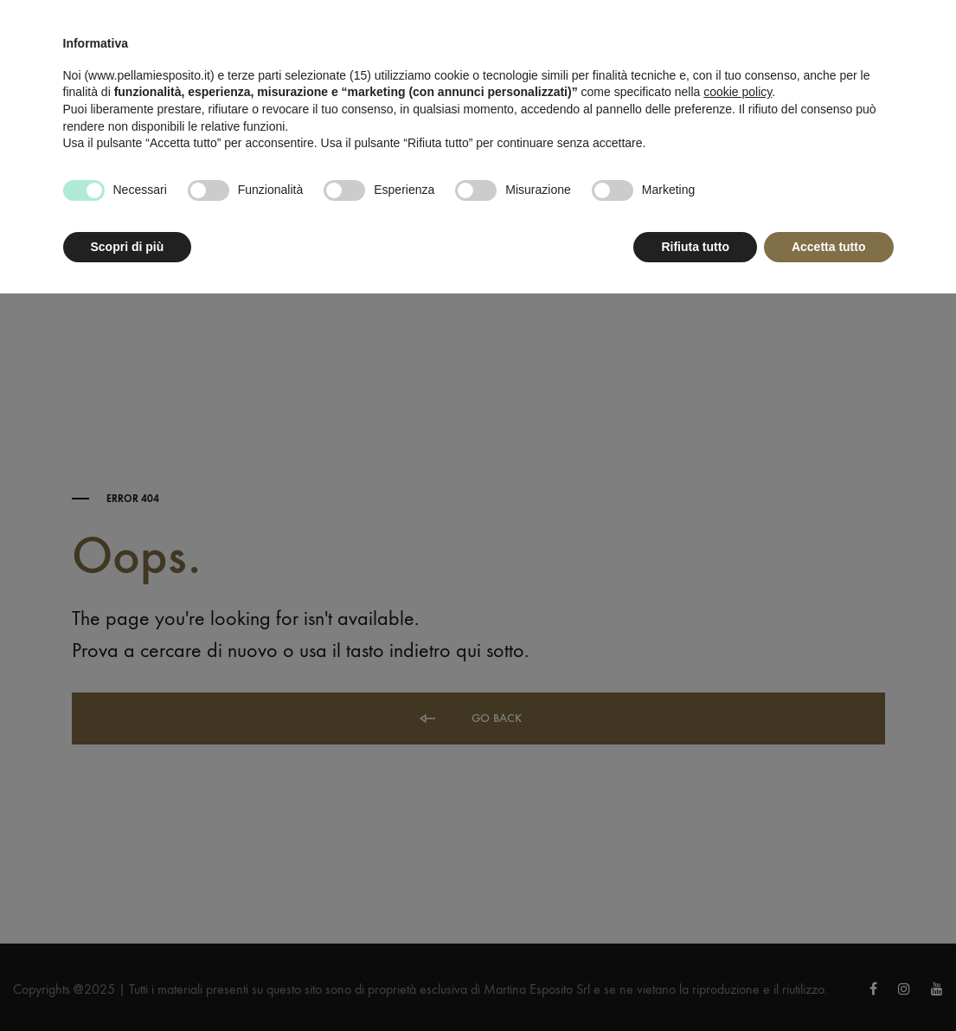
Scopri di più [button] (127, 247)
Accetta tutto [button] (829, 247)
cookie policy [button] (737, 92)
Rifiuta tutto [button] (695, 247)
